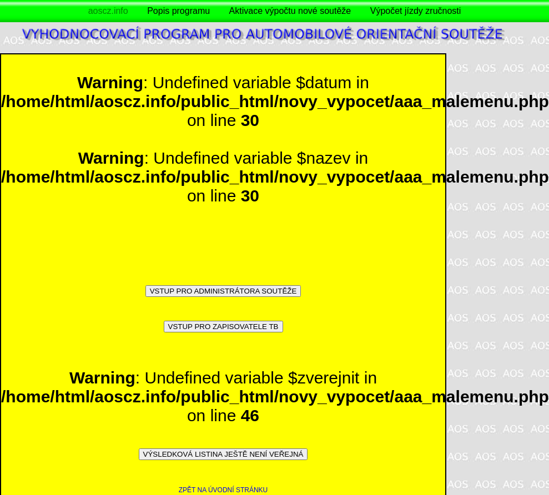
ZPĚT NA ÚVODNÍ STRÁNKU (223, 490)
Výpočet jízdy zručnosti (415, 11)
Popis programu (178, 11)
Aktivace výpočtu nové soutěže (290, 11)
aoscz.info (108, 11)
